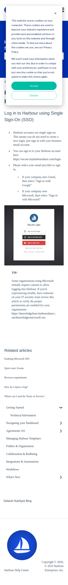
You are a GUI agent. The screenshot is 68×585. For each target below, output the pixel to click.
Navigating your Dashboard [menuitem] (22, 422)
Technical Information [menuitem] (23, 415)
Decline (34, 95)
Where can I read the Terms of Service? (24, 396)
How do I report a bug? (16, 387)
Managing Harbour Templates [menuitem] (23, 438)
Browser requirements (15, 377)
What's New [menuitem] (13, 477)
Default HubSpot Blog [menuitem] (18, 500)
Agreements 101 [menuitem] (15, 430)
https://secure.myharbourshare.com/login (37, 159)
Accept (34, 85)
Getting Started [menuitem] (15, 407)
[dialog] (34, 55)
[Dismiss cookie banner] (55, 13)
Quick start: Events (14, 368)
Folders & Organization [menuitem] (20, 446)
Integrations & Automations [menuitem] (22, 461)
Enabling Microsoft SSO (16, 358)
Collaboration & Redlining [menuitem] (21, 453)
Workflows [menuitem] (12, 469)
